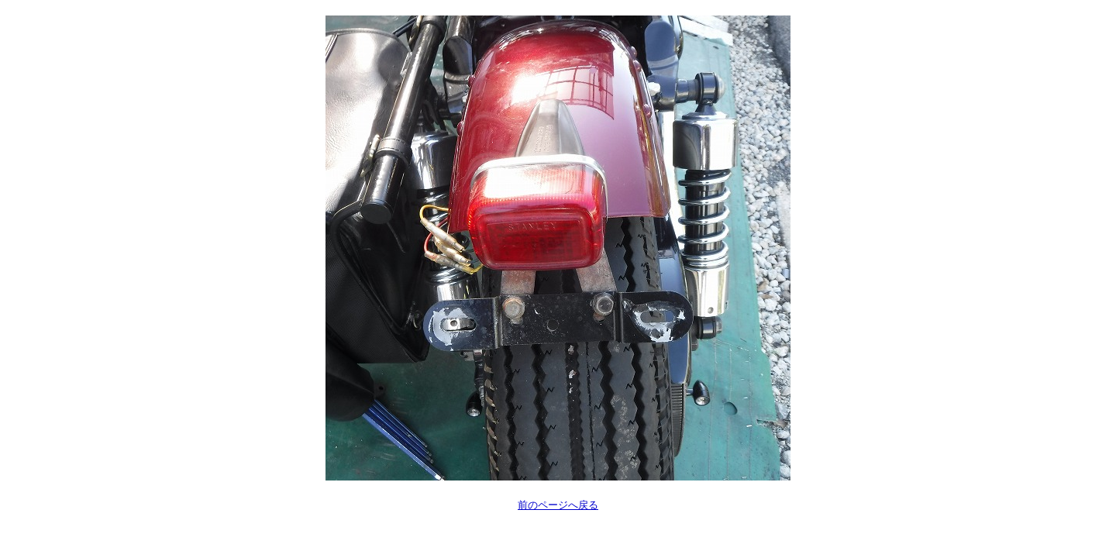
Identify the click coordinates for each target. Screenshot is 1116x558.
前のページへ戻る (558, 505)
